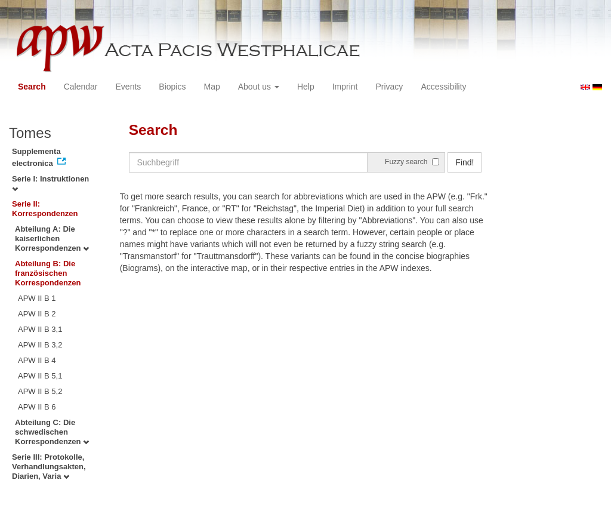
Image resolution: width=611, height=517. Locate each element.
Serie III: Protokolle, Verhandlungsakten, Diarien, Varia (49, 467)
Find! (464, 162)
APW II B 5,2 (40, 391)
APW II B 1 (37, 298)
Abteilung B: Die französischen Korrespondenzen (48, 273)
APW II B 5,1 (40, 375)
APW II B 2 (37, 313)
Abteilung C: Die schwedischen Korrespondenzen (52, 432)
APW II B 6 (37, 406)
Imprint (345, 86)
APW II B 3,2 (40, 344)
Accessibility (443, 86)
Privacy (389, 86)
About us (258, 86)
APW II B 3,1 (40, 329)
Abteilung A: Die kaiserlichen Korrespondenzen (52, 238)
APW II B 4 (37, 360)
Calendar (81, 86)
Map (211, 86)
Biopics (172, 86)
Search (32, 86)
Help (305, 86)
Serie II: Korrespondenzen (45, 208)
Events (128, 86)
